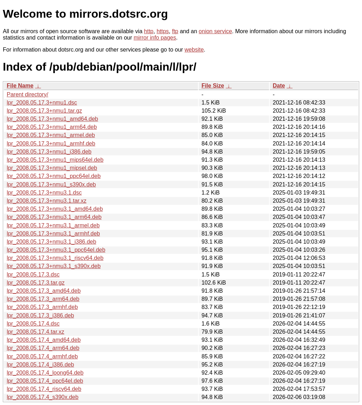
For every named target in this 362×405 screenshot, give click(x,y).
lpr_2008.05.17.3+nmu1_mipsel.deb (52, 168)
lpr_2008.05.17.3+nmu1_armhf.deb (51, 144)
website (194, 50)
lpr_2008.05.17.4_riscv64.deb (44, 389)
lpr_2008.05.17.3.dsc (33, 275)
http (148, 31)
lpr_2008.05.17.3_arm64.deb (43, 299)
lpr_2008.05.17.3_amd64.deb (44, 291)
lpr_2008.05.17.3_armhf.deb (42, 307)
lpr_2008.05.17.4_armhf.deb (42, 356)
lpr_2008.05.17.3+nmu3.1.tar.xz (47, 201)
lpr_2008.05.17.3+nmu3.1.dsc (44, 193)
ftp (175, 31)
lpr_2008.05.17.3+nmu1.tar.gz (44, 111)
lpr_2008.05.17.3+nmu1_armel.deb (51, 135)
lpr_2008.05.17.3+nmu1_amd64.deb (52, 119)
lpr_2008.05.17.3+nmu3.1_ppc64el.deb (56, 250)
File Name (20, 86)
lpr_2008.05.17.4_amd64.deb (44, 340)
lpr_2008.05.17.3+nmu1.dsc (42, 103)
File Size (213, 86)
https (163, 31)
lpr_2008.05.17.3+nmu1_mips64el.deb (55, 160)
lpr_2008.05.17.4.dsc (33, 324)
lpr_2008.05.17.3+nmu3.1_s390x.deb (54, 266)
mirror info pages (155, 38)
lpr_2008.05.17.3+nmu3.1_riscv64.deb (55, 258)
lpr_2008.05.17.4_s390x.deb (42, 397)
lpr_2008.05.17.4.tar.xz (35, 332)
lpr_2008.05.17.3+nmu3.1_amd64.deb (55, 209)
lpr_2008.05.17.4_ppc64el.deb (45, 381)
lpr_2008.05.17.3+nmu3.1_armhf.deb (53, 234)
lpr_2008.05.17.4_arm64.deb (43, 348)
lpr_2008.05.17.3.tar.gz (36, 283)
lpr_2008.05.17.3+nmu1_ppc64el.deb (54, 176)
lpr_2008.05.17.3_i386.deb (40, 315)
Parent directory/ (27, 94)
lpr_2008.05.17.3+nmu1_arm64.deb (52, 127)
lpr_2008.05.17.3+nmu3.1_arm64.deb (54, 217)
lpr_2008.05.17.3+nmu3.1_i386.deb (51, 242)
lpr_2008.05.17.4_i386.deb (40, 365)
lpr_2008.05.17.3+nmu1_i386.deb (49, 152)
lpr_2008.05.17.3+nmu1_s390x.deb (51, 184)
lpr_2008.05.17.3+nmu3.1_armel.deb (53, 225)
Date (279, 86)
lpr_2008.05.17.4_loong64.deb (45, 373)
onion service (215, 31)
